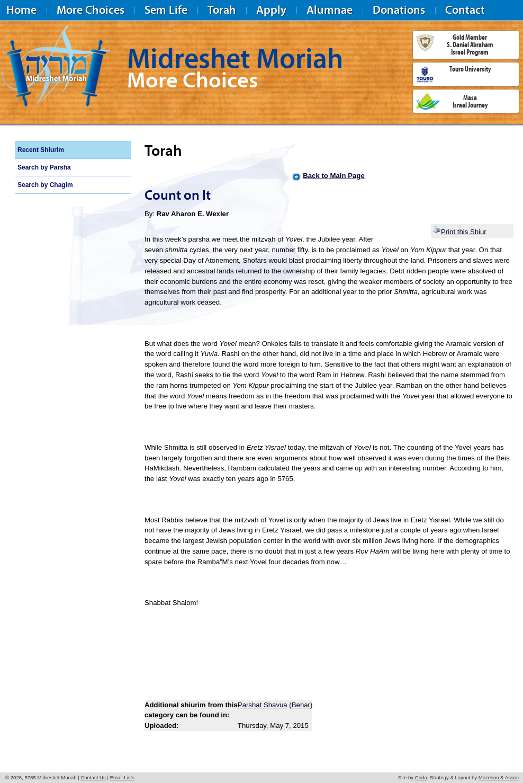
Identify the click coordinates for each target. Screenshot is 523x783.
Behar (301, 705)
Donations (399, 10)
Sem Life (166, 10)
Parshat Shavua (262, 705)
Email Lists (122, 777)
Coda (421, 777)
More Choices (90, 10)
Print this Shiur (459, 232)
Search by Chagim (45, 185)
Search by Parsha (44, 167)
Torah (222, 10)
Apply (271, 10)
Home (21, 10)
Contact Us (92, 777)
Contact (465, 10)
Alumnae (329, 10)
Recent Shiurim (40, 150)
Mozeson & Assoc (499, 777)
